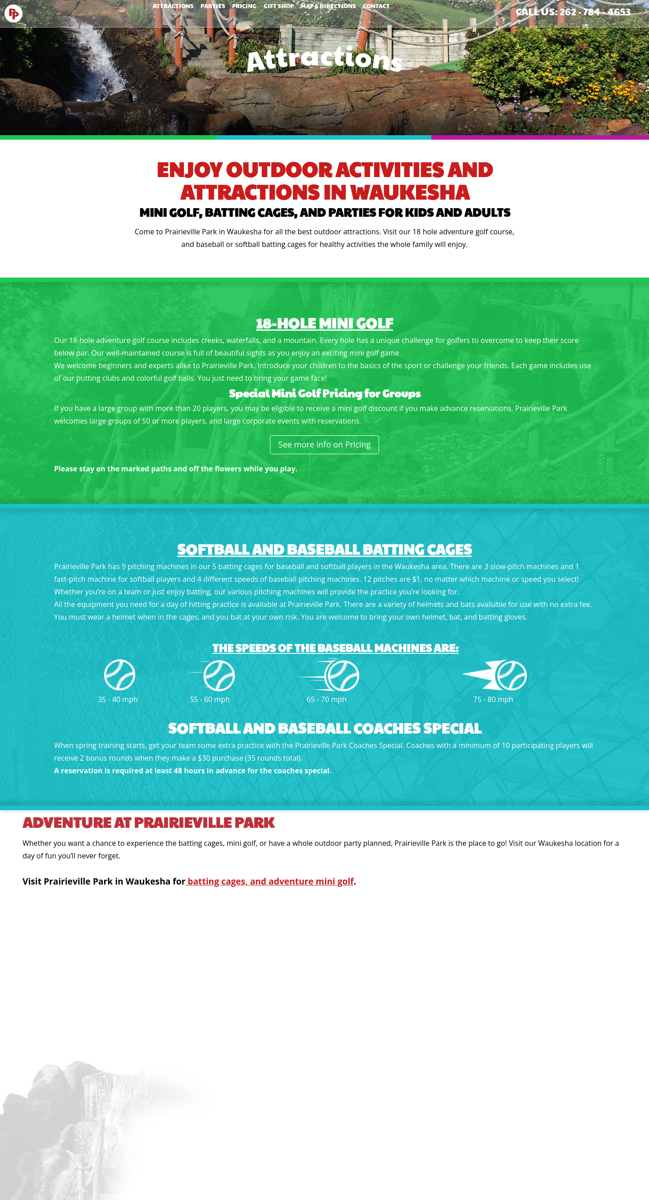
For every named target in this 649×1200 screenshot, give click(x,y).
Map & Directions (346, 12)
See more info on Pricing (325, 444)
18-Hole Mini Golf (324, 322)
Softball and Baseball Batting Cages (324, 548)
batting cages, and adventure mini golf (269, 881)
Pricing (238, 12)
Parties (195, 12)
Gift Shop (285, 12)
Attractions (143, 12)
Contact (406, 12)
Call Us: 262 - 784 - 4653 (573, 11)
